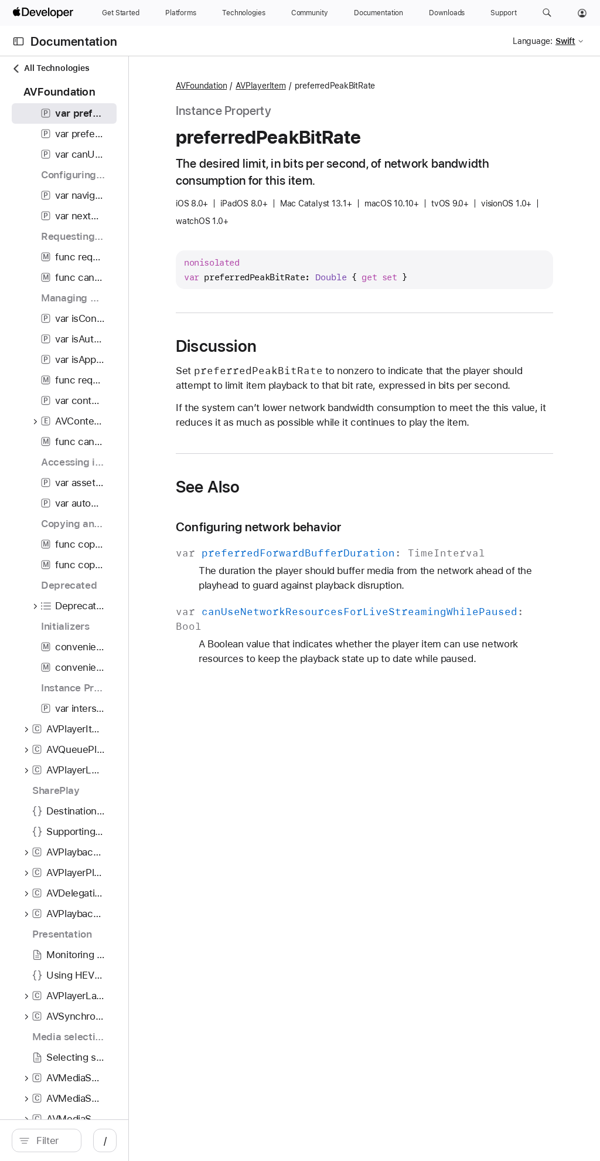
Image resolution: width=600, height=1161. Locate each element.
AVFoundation (306, 86)
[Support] (503, 13)
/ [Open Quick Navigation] (210, 1140)
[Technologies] (243, 13)
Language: (533, 41)
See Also (313, 516)
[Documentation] (378, 13)
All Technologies (50, 68)
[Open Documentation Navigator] (18, 41)
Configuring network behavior (363, 556)
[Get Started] (120, 13)
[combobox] (105, 1140)
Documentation (73, 41)
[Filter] (105, 1140)
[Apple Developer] (44, 13)
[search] (99, 1140)
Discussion (321, 346)
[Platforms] (181, 13)
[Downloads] (446, 13)
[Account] (582, 13)
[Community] (310, 13)
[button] (547, 13)
